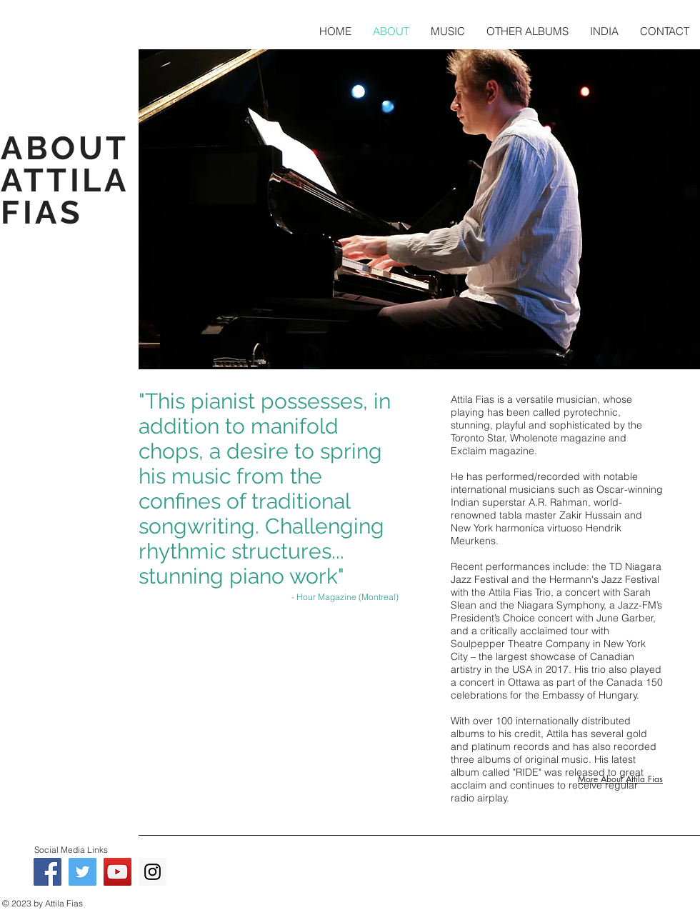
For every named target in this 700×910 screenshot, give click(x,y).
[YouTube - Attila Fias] (117, 872)
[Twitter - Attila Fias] (82, 872)
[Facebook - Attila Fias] (47, 872)
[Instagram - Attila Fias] (152, 872)
